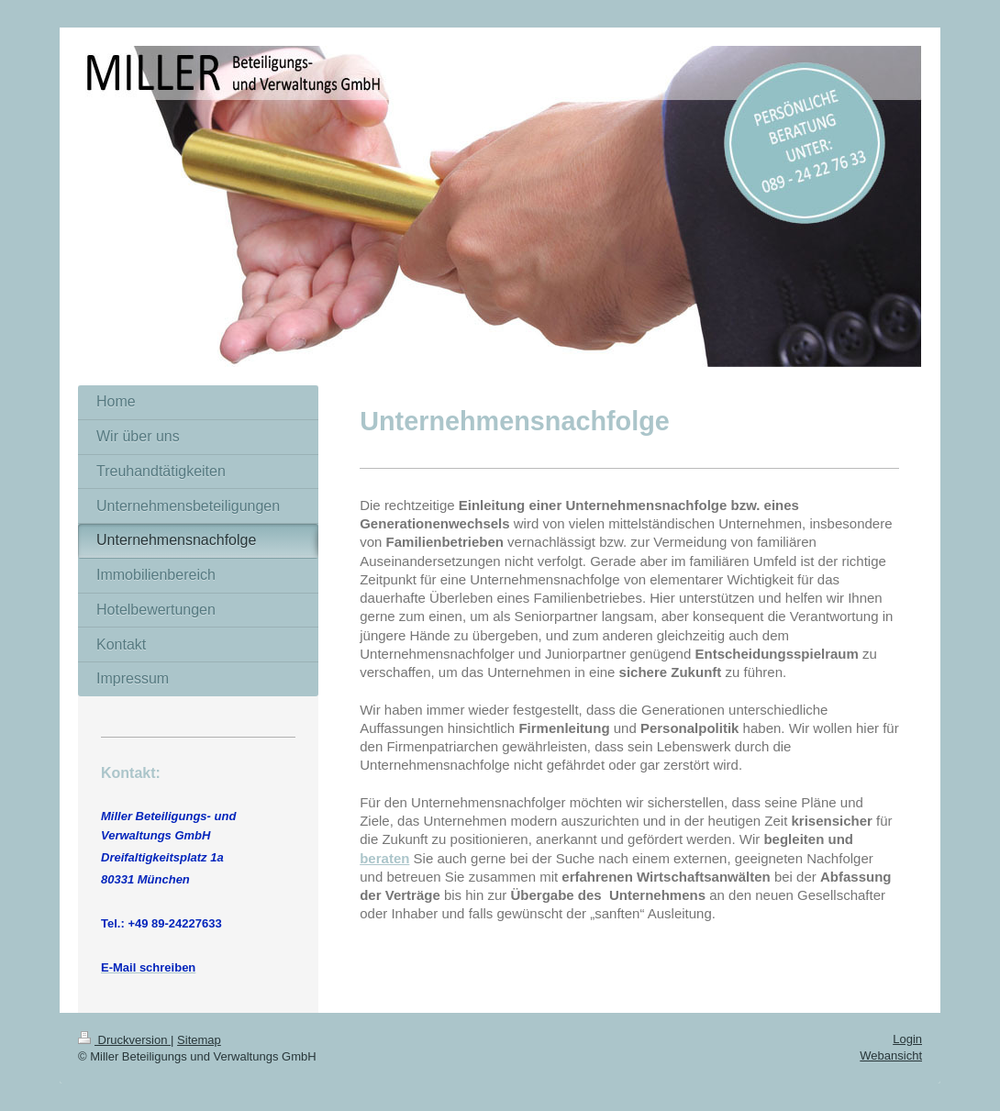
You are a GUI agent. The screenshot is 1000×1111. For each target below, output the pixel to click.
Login (907, 1039)
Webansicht (891, 1055)
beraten (384, 858)
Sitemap (199, 1040)
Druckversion (124, 1040)
